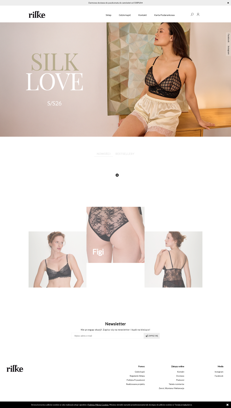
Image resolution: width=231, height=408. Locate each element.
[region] (115, 79)
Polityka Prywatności (136, 380)
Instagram (228, 50)
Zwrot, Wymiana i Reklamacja (171, 388)
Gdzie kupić (140, 372)
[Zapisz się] (152, 336)
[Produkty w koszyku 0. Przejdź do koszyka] (186, 14)
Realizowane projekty (135, 384)
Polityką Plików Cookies (98, 405)
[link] (115, 79)
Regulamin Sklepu (137, 376)
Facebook (228, 38)
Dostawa (180, 376)
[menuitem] (108, 15)
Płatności (180, 380)
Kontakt (180, 372)
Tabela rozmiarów (176, 384)
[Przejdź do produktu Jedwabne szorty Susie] (114, 186)
